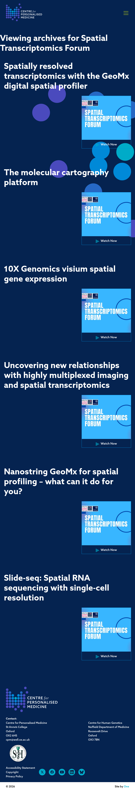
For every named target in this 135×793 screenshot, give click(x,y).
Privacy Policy (14, 776)
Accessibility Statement (20, 768)
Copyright (12, 772)
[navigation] (24, 13)
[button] (106, 122)
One (126, 786)
